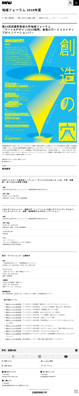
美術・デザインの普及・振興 (26, 18)
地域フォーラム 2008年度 (13, 339)
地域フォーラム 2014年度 (13, 317)
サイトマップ (46, 366)
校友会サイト (7, 162)
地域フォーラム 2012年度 (13, 325)
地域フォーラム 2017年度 (13, 309)
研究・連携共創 (9, 18)
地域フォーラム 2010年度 (13, 331)
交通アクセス (7, 361)
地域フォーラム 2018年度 (13, 304)
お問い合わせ (7, 366)
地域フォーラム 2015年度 (13, 315)
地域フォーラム (43, 18)
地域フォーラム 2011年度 (13, 328)
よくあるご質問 (47, 361)
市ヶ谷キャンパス (47, 372)
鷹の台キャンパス (9, 372)
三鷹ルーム (7, 380)
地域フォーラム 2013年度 (13, 320)
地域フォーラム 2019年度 (13, 307)
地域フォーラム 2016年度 (13, 312)
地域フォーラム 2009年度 (13, 333)
